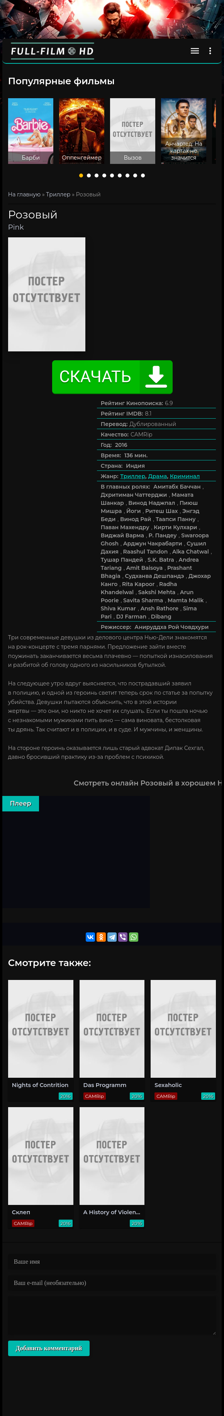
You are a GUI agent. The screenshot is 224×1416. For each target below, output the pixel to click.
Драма (157, 476)
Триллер (132, 476)
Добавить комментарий (49, 1348)
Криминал (185, 476)
